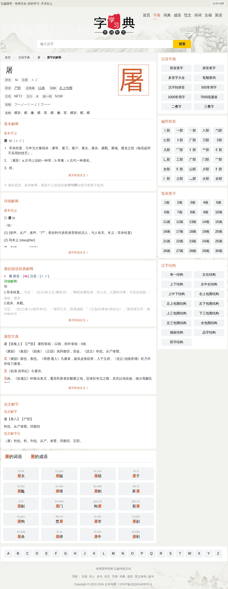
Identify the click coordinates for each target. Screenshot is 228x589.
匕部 (166, 140)
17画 (179, 231)
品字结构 (209, 332)
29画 (205, 251)
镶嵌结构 (176, 332)
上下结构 (176, 284)
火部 (205, 178)
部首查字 (176, 68)
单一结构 (176, 274)
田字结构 (176, 342)
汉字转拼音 (176, 87)
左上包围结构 (176, 303)
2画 (179, 202)
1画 (166, 202)
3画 (192, 202)
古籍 (207, 15)
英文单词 (140, 576)
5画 (218, 202)
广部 (192, 159)
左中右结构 (209, 284)
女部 (166, 169)
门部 (205, 159)
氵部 (166, 178)
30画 (218, 251)
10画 (218, 212)
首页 (145, 15)
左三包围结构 (176, 323)
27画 (179, 251)
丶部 (192, 130)
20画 (218, 231)
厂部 (192, 140)
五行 (29, 96)
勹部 (218, 130)
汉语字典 (24, 57)
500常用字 (209, 87)
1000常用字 (176, 97)
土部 (179, 178)
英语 (217, 15)
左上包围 (65, 88)
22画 (179, 241)
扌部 (218, 169)
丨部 (166, 130)
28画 (192, 251)
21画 (166, 241)
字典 (155, 15)
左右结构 (209, 274)
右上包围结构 (209, 294)
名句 (99, 576)
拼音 (8, 80)
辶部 (166, 159)
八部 (205, 130)
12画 (179, 222)
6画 (166, 212)
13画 (192, 222)
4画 (205, 202)
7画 (179, 212)
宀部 (218, 159)
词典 (165, 15)
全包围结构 (209, 323)
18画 (192, 231)
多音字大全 (176, 77)
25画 (218, 241)
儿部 (166, 150)
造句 (151, 576)
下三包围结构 (209, 313)
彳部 (218, 150)
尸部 (17, 88)
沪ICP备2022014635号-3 (136, 584)
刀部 (205, 140)
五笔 (8, 96)
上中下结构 (176, 294)
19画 (205, 231)
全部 (218, 178)
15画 (218, 222)
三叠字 (209, 106)
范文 (186, 15)
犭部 (179, 169)
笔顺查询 (209, 77)
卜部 (179, 140)
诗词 (196, 15)
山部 (192, 169)
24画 (205, 241)
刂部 (218, 140)
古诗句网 (218, 3)
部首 (8, 88)
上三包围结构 (176, 313)
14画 (205, 222)
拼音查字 (209, 68)
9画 (205, 212)
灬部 (192, 178)
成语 (176, 15)
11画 (41, 88)
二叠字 (176, 106)
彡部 (205, 169)
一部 (179, 130)
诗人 (92, 576)
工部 (179, 159)
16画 (166, 231)
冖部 (179, 150)
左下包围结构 (209, 303)
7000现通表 (209, 97)
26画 (166, 251)
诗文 (107, 576)
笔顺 (8, 104)
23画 (192, 241)
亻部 (192, 150)
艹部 (205, 150)
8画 (192, 212)
